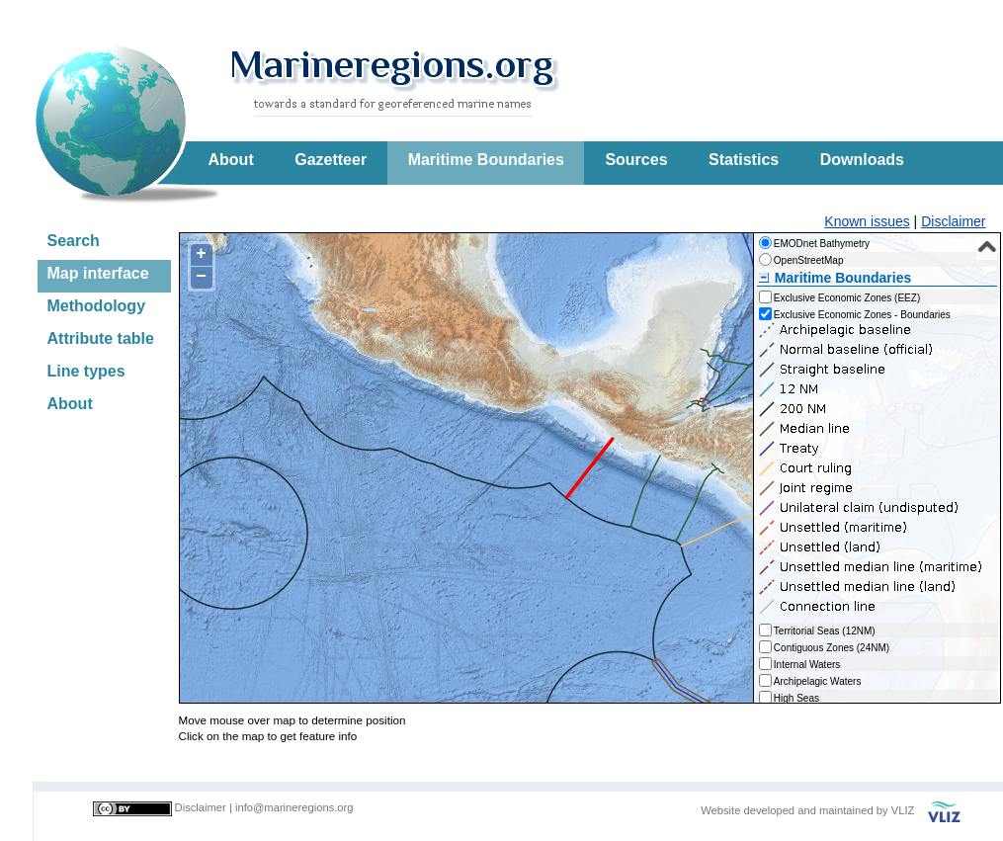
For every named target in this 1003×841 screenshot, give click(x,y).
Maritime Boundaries (486, 159)
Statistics (744, 159)
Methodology (96, 305)
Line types (86, 371)
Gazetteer (330, 159)
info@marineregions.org (294, 807)
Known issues (866, 221)
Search (73, 240)
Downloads (862, 159)
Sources (636, 159)
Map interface (98, 273)
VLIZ (903, 810)
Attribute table (100, 338)
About (231, 159)
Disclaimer (953, 221)
